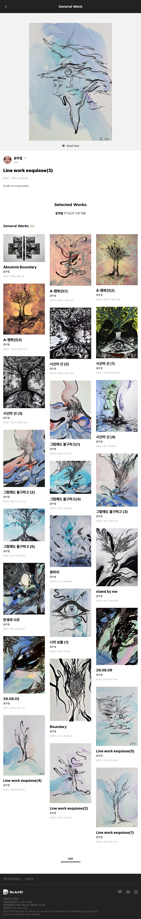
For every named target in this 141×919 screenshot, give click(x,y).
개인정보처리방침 (11, 878)
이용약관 (29, 878)
